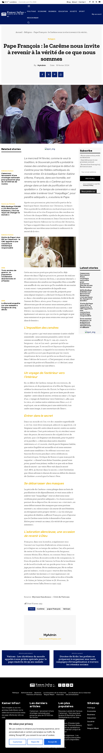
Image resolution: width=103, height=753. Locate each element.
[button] (28, 22)
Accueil (19, 32)
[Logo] (13, 14)
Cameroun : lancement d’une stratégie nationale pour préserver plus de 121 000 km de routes (10, 178)
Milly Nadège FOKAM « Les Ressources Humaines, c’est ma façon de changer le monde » (11, 210)
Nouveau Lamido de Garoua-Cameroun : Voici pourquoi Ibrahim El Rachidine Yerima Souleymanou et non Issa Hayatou (70, 715)
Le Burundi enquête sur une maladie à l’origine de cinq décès (10, 306)
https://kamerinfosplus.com (50, 639)
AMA (3, 268)
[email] (90, 172)
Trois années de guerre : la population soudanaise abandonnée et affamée (8, 275)
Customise (17, 742)
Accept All (52, 742)
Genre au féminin (8, 204)
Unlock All (90, 178)
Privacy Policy (88, 185)
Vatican (66, 609)
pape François (53, 609)
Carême (40, 609)
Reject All (35, 742)
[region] (34, 734)
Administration (7, 171)
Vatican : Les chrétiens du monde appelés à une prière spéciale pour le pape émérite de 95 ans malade (26, 659)
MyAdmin (42, 65)
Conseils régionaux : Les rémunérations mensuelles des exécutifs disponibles (69, 737)
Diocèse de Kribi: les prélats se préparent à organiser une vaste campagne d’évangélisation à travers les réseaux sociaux (77, 660)
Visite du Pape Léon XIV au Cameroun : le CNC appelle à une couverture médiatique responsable (10, 242)
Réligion (28, 32)
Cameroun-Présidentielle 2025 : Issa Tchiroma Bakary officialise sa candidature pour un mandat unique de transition (70, 727)
